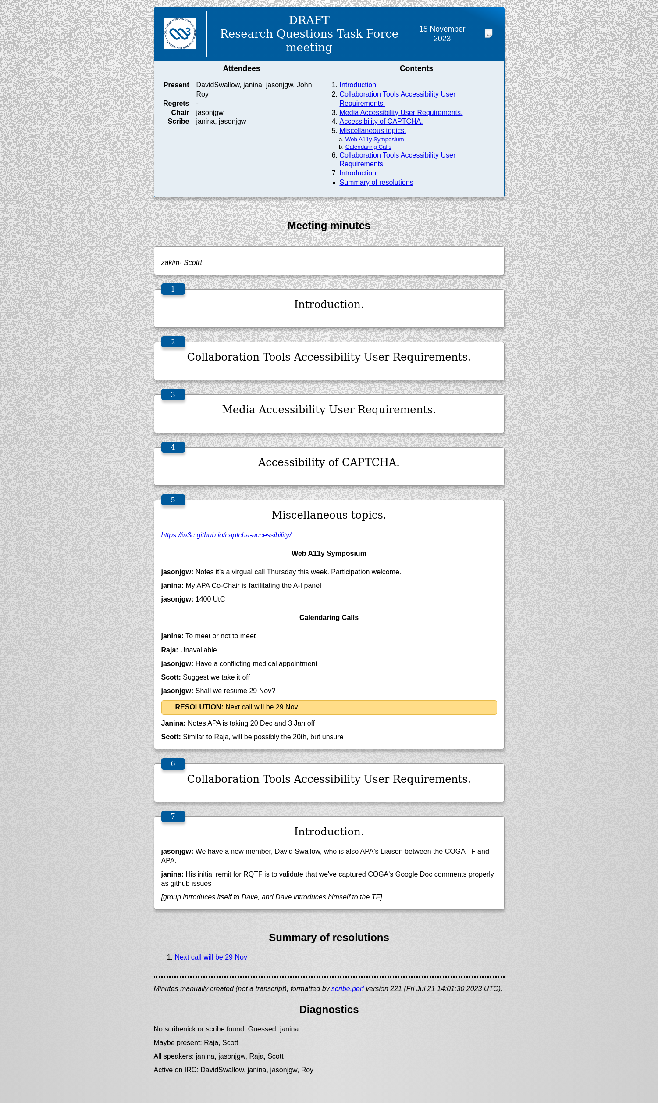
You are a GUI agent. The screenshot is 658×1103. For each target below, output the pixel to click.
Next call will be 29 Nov (211, 957)
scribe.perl (347, 988)
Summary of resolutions (376, 182)
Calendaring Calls (368, 146)
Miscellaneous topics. (373, 130)
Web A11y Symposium (374, 139)
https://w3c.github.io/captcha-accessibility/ (226, 535)
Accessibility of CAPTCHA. (381, 121)
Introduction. (359, 85)
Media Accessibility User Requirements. (401, 112)
